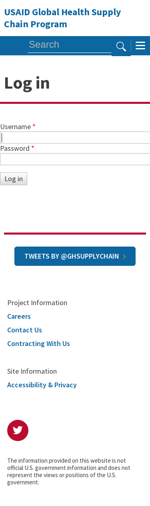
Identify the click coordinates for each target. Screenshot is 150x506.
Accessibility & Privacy (42, 384)
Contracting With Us (38, 343)
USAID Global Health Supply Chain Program (62, 18)
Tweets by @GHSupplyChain (71, 256)
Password (15, 148)
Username (15, 126)
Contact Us (24, 329)
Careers (19, 316)
